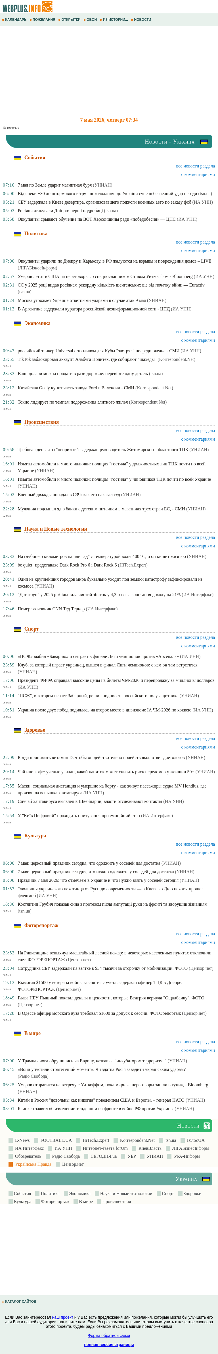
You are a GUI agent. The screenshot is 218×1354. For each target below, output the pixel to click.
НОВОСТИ (141, 20)
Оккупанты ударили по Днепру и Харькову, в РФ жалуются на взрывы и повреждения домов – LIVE (114, 261)
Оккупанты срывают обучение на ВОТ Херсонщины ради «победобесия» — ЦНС (97, 219)
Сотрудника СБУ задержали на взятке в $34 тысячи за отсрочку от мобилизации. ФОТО (103, 968)
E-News (21, 1140)
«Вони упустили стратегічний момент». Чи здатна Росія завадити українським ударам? (102, 1069)
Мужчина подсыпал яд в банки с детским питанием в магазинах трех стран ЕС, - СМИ (101, 508)
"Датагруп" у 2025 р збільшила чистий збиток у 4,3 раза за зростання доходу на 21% (99, 594)
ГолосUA (195, 1140)
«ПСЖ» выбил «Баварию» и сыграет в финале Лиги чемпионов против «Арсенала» (98, 656)
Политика (49, 1193)
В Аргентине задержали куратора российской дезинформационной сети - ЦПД (94, 308)
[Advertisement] (109, 71)
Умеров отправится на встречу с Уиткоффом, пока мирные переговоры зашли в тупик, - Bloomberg (113, 1084)
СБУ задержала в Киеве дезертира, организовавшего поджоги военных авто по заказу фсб (104, 202)
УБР (130, 1156)
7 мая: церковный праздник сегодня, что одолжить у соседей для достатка (89, 863)
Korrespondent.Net (136, 1140)
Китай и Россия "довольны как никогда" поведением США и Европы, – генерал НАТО (101, 1100)
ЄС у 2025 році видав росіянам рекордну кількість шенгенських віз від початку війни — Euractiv (111, 285)
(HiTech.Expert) (133, 565)
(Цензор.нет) (78, 959)
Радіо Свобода (65, 1156)
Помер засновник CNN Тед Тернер (51, 608)
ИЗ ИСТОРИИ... (114, 20)
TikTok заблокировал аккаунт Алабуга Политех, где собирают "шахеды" (87, 359)
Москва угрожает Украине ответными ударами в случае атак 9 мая (82, 300)
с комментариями (198, 174)
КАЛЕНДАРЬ (15, 20)
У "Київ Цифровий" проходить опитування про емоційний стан (79, 815)
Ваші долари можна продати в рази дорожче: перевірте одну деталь (83, 373)
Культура (22, 1201)
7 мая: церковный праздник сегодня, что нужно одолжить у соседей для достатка (96, 871)
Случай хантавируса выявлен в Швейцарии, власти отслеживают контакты (90, 801)
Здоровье (192, 1193)
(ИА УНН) (202, 202)
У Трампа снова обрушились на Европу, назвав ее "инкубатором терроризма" (92, 1060)
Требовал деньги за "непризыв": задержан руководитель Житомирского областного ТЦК (103, 449)
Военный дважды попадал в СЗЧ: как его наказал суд (69, 494)
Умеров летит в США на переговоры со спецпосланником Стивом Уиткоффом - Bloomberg (105, 276)
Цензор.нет (72, 1164)
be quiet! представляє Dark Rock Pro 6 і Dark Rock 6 (67, 565)
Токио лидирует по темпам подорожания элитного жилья (73, 402)
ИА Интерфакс (28, 1148)
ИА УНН (62, 1148)
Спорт (167, 1193)
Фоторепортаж (54, 1201)
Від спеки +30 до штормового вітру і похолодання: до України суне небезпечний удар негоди (107, 193)
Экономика (79, 1193)
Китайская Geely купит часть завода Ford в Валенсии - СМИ (76, 387)
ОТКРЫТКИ (69, 20)
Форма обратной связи (109, 1335)
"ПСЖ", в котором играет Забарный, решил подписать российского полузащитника (98, 695)
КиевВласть (149, 1148)
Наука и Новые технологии (125, 1193)
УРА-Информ (185, 1156)
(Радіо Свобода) (33, 1076)
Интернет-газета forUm (104, 1148)
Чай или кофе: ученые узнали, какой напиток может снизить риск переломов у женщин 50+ (106, 771)
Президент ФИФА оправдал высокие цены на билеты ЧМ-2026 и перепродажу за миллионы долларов (116, 680)
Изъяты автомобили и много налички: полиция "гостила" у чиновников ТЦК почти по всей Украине (114, 479)
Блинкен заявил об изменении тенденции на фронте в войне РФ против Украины (95, 1108)
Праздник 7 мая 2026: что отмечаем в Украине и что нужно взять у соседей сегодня (98, 880)
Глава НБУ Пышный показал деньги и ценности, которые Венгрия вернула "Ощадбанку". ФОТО (111, 997)
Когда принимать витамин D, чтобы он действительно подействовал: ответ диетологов (101, 757)
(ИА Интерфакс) (197, 594)
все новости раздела (195, 165)
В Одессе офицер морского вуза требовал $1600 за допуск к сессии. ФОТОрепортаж (99, 1013)
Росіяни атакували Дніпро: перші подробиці (60, 210)
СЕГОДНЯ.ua (102, 1156)
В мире (85, 1201)
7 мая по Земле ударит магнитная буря (55, 185)
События (22, 1193)
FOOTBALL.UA (55, 1140)
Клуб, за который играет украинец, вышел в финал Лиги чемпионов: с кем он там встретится (107, 664)
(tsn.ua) (205, 193)
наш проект (62, 1317)
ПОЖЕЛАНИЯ (43, 20)
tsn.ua (169, 1140)
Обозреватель (27, 1156)
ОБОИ (90, 20)
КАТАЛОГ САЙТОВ (19, 1302)
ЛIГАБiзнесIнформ (189, 1148)
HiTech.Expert (94, 1140)
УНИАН (153, 1156)
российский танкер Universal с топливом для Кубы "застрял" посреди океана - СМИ (98, 350)
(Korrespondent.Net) (176, 359)
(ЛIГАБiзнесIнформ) (37, 267)
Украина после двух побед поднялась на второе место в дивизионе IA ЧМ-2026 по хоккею (104, 709)
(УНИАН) (102, 185)
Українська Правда (32, 1164)
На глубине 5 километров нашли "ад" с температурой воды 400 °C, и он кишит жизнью (102, 556)
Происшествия (116, 1201)
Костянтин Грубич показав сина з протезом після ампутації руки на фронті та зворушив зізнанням (112, 904)
